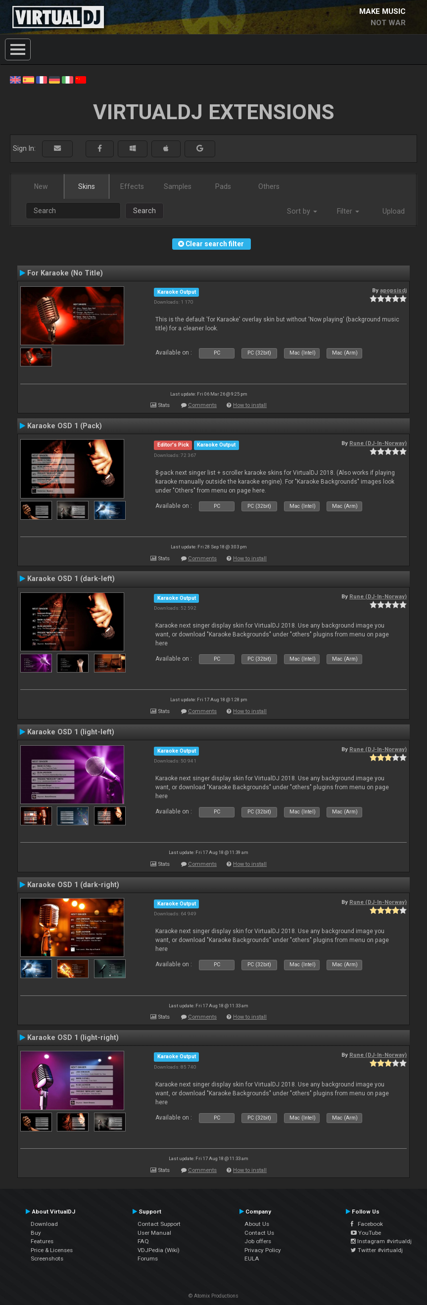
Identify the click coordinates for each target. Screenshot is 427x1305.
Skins (86, 186)
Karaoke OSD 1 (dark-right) (73, 885)
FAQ (143, 1241)
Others (269, 186)
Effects (132, 186)
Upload (393, 211)
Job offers (257, 1241)
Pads (223, 186)
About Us (256, 1223)
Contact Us (259, 1232)
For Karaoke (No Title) (65, 273)
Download (44, 1223)
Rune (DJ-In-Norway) (378, 443)
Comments (202, 405)
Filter (348, 211)
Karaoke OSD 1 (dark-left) (71, 579)
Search (144, 211)
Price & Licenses (52, 1250)
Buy (36, 1232)
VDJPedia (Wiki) (159, 1250)
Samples (177, 186)
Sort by (302, 211)
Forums (148, 1258)
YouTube (366, 1232)
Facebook (367, 1223)
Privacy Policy (262, 1250)
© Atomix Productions (213, 1296)
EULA (251, 1258)
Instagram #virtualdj (381, 1241)
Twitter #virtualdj (377, 1250)
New (41, 186)
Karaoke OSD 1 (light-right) (73, 1037)
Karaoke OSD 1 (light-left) (70, 732)
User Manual (154, 1232)
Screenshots (47, 1258)
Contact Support (159, 1223)
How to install (250, 405)
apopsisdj (393, 290)
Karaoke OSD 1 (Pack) (64, 426)
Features (42, 1241)
